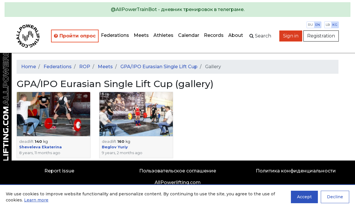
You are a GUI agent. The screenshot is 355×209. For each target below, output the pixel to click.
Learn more (36, 200)
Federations (115, 35)
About (235, 35)
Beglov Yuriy (115, 147)
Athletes (163, 35)
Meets (141, 35)
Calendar (188, 35)
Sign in (290, 36)
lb (328, 25)
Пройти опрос (75, 36)
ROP (84, 66)
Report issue (59, 171)
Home (28, 66)
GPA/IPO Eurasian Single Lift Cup (159, 66)
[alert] (177, 9)
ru (310, 25)
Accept (304, 196)
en (317, 25)
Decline (335, 196)
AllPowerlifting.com (178, 182)
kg (334, 25)
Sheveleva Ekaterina (40, 147)
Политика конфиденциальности (296, 171)
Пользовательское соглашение (177, 171)
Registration (321, 36)
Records (214, 35)
